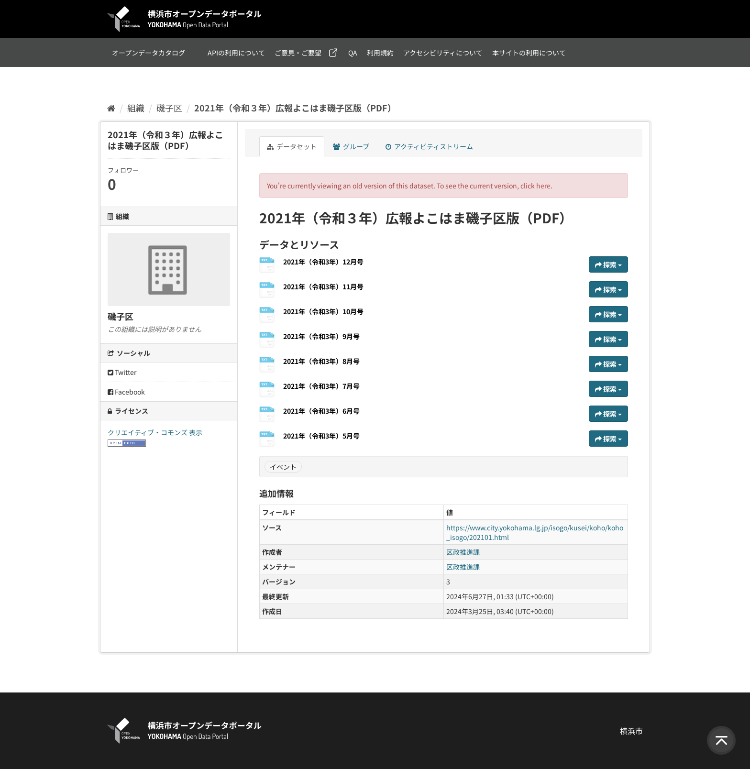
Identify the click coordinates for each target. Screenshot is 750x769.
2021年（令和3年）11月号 (323, 286)
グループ (351, 146)
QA (352, 52)
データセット (292, 146)
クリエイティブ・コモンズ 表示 (155, 432)
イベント (283, 467)
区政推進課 (463, 552)
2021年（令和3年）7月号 (321, 386)
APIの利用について (236, 52)
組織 (135, 107)
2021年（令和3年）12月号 (323, 261)
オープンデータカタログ (148, 52)
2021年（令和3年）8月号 (321, 361)
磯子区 (169, 107)
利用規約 (380, 52)
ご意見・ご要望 (298, 52)
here (543, 185)
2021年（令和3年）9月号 (321, 336)
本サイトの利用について (529, 52)
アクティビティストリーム (429, 146)
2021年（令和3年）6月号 (321, 411)
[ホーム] (111, 107)
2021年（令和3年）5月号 (321, 435)
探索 (608, 264)
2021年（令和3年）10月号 (323, 311)
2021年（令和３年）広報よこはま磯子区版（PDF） (295, 107)
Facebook (126, 391)
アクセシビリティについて (443, 52)
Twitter (122, 372)
